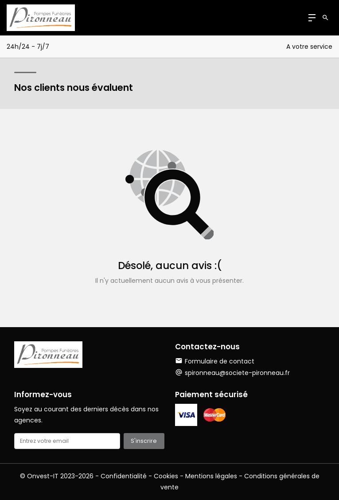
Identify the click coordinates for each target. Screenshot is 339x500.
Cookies (166, 476)
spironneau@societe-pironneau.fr (237, 372)
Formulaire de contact (214, 361)
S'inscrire (144, 441)
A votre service (309, 46)
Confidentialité (124, 476)
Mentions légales (211, 476)
